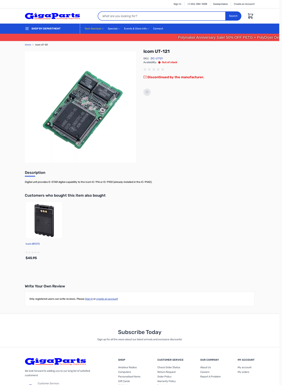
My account (244, 367)
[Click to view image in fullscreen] (80, 107)
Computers (124, 372)
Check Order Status (168, 367)
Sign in (89, 298)
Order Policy (164, 376)
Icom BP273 (33, 243)
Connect (158, 29)
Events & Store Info (135, 28)
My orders (243, 372)
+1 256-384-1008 (197, 4)
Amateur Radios (127, 367)
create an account (107, 298)
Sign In (177, 4)
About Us (205, 367)
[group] (154, 69)
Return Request (166, 372)
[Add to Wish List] (147, 92)
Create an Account (244, 4)
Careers (204, 372)
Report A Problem (210, 376)
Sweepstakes (220, 4)
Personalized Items (129, 376)
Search (233, 15)
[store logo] (52, 16)
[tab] (35, 173)
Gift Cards (124, 381)
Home (28, 44)
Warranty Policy (166, 381)
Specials (113, 28)
